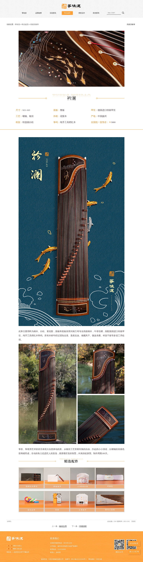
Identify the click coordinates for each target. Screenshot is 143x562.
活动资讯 (53, 13)
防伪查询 (96, 13)
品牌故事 (38, 13)
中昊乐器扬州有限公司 (56, 559)
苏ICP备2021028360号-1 (79, 559)
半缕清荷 (83, 526)
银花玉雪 (63, 526)
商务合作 (82, 13)
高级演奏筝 (34, 24)
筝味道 (24, 13)
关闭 (133, 521)
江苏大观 (99, 559)
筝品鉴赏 (67, 13)
